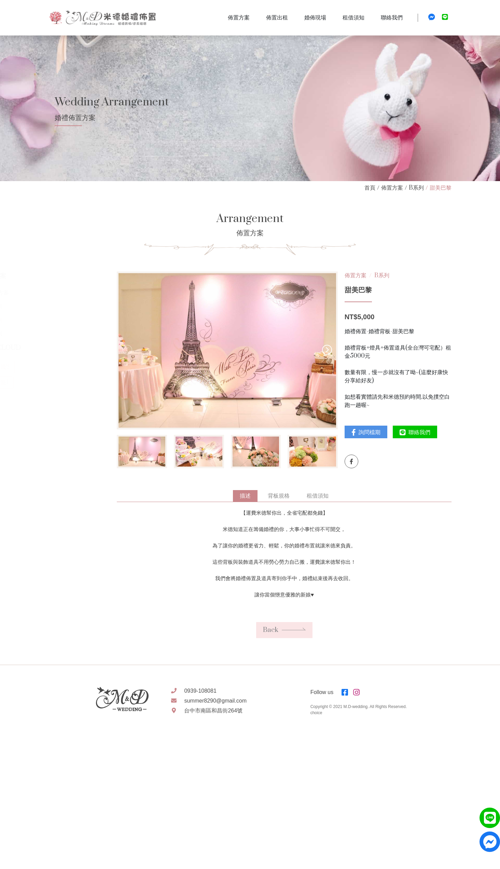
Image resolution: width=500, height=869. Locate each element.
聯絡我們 (421, 432)
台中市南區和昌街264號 (213, 710)
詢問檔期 (372, 432)
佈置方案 (392, 188)
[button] (337, 350)
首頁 (369, 188)
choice (316, 712)
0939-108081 (200, 691)
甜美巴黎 (441, 188)
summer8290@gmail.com (215, 701)
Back (291, 639)
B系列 (416, 188)
